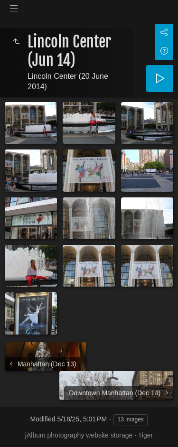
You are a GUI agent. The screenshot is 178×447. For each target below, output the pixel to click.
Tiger (145, 435)
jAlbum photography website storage (78, 435)
